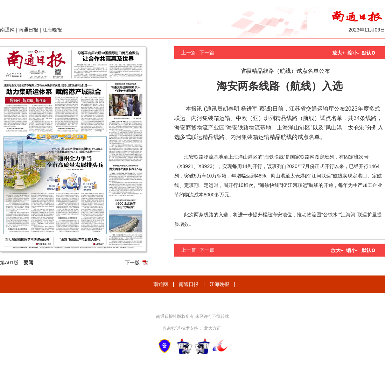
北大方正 (212, 328)
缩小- (353, 53)
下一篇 (207, 52)
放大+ (338, 53)
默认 (368, 53)
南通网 (7, 30)
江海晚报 (52, 30)
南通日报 (28, 30)
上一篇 (188, 52)
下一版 (132, 262)
